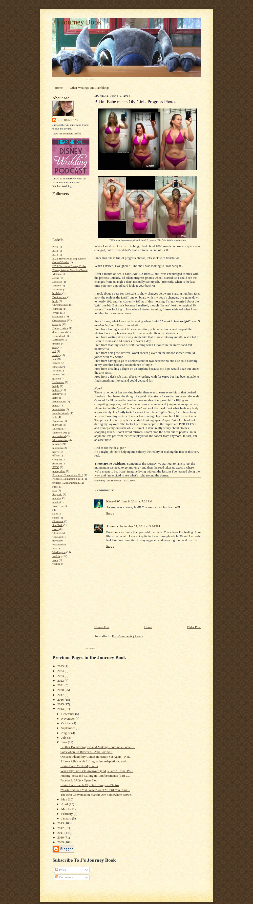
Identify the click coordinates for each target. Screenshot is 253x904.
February (67, 814)
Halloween (58, 382)
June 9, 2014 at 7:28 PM (136, 501)
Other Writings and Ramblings (89, 87)
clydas (56, 312)
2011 (60, 833)
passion (56, 463)
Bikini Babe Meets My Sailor (79, 766)
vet (54, 548)
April (65, 804)
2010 (55, 246)
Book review (59, 297)
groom (56, 378)
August (66, 733)
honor (55, 405)
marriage (57, 424)
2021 (60, 685)
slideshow (57, 521)
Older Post (194, 627)
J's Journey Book (77, 22)
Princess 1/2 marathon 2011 (67, 478)
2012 (55, 250)
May (64, 799)
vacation (57, 544)
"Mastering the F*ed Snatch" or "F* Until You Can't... (94, 790)
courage (56, 324)
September (68, 728)
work (55, 560)
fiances (56, 362)
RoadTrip (57, 505)
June (64, 742)
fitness (56, 366)
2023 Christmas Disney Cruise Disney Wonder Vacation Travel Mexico (69, 270)
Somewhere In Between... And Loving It (86, 752)
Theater (56, 532)
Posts (60, 870)
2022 (60, 680)
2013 (55, 254)
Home (59, 87)
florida (56, 370)
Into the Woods (60, 412)
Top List (57, 536)
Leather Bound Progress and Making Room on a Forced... (97, 747)
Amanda (112, 526)
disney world (59, 331)
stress (55, 529)
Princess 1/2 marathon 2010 (67, 475)
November (68, 718)
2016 (60, 699)
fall (54, 351)
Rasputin (57, 494)
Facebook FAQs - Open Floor (79, 780)
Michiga (57, 428)
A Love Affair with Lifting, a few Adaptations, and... (94, 761)
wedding (57, 556)
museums (57, 447)
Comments (64, 877)
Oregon (56, 459)
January (66, 818)
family (56, 355)
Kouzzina (57, 420)
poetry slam (58, 471)
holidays (57, 393)
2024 (60, 671)
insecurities (58, 409)
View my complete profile (66, 133)
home (55, 397)
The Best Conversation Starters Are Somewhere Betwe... (96, 794)
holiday (56, 389)
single (55, 517)
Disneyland (58, 335)
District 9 (57, 339)
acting (55, 277)
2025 (60, 666)
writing (56, 563)
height (55, 386)
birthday (57, 293)
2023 (60, 676)
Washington (58, 552)
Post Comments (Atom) (127, 636)
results (56, 501)
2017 (60, 695)
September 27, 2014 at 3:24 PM (140, 526)
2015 (60, 704)
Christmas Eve (60, 304)
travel (55, 540)
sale (54, 513)
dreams (56, 343)
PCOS (55, 467)
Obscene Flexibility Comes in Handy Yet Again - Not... (95, 756)
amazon (56, 285)
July (64, 737)
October (66, 723)
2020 (60, 690)
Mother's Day (59, 432)
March (65, 809)
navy (55, 451)
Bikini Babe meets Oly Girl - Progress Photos (89, 785)
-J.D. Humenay (68, 120)
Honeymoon (59, 401)
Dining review (60, 327)
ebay (55, 347)
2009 (60, 842)
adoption (57, 281)
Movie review (60, 440)
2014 (60, 709)
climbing (57, 308)
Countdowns (59, 320)
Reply (110, 513)
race (54, 490)
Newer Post (101, 627)
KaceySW (113, 501)
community (58, 316)
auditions (57, 289)
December (68, 714)
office (55, 455)
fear (54, 358)
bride (55, 301)
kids (54, 416)
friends (56, 374)
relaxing (57, 497)
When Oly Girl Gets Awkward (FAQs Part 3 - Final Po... (96, 771)
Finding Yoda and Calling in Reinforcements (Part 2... (95, 775)
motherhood (59, 436)
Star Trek (57, 525)
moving (56, 443)
